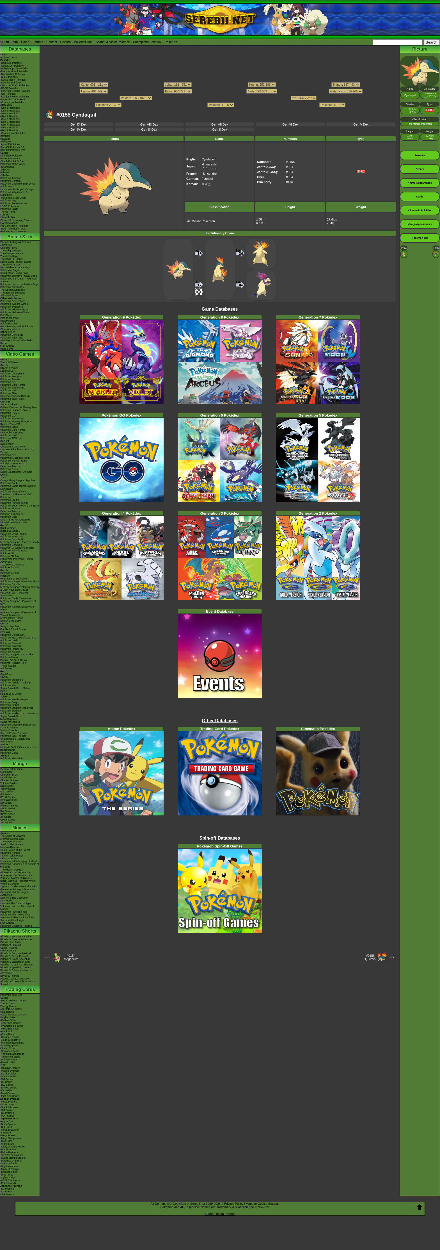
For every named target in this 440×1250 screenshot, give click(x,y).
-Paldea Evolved (9, 1070)
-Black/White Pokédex (12, 74)
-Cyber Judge (7, 1177)
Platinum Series (9, 805)
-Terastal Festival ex (11, 1155)
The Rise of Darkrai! (11, 869)
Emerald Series (9, 800)
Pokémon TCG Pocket (12, 398)
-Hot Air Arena (8, 1149)
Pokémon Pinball (9, 705)
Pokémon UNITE (9, 390)
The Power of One (10, 841)
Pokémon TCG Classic (13, 1014)
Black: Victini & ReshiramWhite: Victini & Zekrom (18, 882)
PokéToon (6, 315)
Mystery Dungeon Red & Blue (17, 654)
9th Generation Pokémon (14, 225)
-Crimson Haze (8, 1172)
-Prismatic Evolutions (12, 1042)
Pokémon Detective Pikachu (16, 925)
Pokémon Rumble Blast (13, 550)
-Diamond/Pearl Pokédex (14, 71)
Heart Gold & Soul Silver (14, 578)
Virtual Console (8, 730)
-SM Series (6, 1079)
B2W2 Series (7, 814)
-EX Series (6, 1090)
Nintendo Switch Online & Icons (18, 747)
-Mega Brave (7, 1135)
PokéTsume (6, 348)
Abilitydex (5, 141)
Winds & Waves (9, 362)
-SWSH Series (8, 1076)
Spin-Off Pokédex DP (12, 147)
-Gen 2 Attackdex (10, 110)
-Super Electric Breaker (13, 1157)
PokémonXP (7, 186)
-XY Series (6, 1082)
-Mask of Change (10, 1169)
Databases (20, 49)
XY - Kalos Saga (9, 270)
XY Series (6, 816)
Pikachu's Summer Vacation (16, 936)
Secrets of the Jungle (12, 920)
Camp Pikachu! (8, 947)
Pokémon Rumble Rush (13, 460)
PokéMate (6, 668)
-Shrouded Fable (9, 1051)
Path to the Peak (9, 318)
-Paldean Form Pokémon (14, 231)
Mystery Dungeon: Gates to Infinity (19, 542)
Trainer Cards (8, 1003)
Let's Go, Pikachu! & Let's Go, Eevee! (17, 451)
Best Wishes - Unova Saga (15, 267)
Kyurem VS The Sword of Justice (18, 886)
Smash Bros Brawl (10, 620)
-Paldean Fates (8, 1059)
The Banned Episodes (12, 292)
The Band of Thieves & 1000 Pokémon (16, 496)
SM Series (6, 822)
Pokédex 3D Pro (9, 556)
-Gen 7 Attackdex (10, 124)
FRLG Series (7, 797)
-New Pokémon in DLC (13, 228)
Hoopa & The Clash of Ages (15, 903)
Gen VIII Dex (149, 124)
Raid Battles (7, 1011)
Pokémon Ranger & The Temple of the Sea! (19, 865)
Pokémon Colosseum (12, 634)
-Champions (7, 166)
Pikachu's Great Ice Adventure (17, 964)
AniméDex (6, 245)
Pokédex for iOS (9, 567)
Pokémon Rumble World (13, 502)
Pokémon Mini (8, 685)
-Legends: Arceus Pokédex (15, 91)
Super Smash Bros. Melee (15, 688)
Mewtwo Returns (9, 847)
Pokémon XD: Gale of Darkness (18, 637)
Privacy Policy (233, 1203)
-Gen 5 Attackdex (10, 119)
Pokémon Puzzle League (14, 699)
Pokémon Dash (9, 640)
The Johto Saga (9, 256)
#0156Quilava (370, 957)
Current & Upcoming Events (16, 220)
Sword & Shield (9, 404)
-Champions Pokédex (12, 102)
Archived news (8, 57)
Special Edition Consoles (14, 733)
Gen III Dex (149, 129)
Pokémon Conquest (11, 545)
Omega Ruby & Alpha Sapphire (17, 480)
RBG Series (7, 786)
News (3, 54)
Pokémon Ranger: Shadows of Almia (17, 608)
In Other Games (9, 727)
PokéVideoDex (8, 323)
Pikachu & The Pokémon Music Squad (17, 983)
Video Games (20, 354)
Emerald (5, 632)
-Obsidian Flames (10, 1068)
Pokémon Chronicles (12, 287)
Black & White (8, 528)
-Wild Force (6, 1174)
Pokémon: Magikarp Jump (15, 457)
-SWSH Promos (9, 1107)
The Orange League (11, 253)
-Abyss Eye (6, 1121)
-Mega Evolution (9, 1028)
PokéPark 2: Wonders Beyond (17, 547)
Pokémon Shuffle (9, 500)
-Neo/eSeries (7, 1093)
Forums (38, 42)
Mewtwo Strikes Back (12, 838)
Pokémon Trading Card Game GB (19, 713)
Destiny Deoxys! (9, 858)
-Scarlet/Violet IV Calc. (13, 161)
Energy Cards (8, 1006)
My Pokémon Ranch (11, 618)
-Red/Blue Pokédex (11, 63)
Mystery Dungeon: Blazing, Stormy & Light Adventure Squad (19, 588)
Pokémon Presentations (13, 203)
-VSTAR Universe (10, 1180)
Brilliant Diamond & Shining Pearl (19, 407)
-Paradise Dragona (11, 1160)
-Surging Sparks (9, 1045)
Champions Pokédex (147, 42)
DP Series (6, 802)
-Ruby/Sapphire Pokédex (14, 68)
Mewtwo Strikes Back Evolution (17, 917)
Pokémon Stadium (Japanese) (17, 707)
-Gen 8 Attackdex (10, 127)
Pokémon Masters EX (12, 387)
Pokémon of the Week (12, 164)
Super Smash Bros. (11, 716)
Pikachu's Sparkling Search (15, 967)
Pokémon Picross (10, 508)
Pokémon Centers (10, 180)
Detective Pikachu (10, 466)
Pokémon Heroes (10, 852)
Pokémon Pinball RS (12, 648)
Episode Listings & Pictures (15, 242)
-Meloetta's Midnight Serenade (17, 889)
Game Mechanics (10, 158)
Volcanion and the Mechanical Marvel (17, 907)
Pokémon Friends (10, 379)
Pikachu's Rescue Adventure (16, 939)
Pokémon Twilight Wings (14, 304)
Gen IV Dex (78, 129)
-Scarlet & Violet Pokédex (14, 96)
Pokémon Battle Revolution (15, 598)
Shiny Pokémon (9, 295)
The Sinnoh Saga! (10, 264)
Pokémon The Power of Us (15, 914)
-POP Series (7, 1115)
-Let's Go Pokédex (10, 82)
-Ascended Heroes (10, 1023)
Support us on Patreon (220, 1213)
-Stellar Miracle (8, 1163)
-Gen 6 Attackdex (10, 122)
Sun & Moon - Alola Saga (14, 273)
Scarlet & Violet (8, 368)
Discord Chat (7, 217)
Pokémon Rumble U (11, 539)
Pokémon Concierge (11, 334)
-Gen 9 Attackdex (10, 130)
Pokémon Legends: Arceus (15, 410)
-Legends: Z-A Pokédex (13, 99)
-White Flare (7, 1034)
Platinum (5, 575)
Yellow (4, 696)
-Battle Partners (9, 1152)
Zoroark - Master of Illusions (16, 878)
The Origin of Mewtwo (12, 836)
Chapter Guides (9, 780)
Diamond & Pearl (9, 573)
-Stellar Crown (8, 1048)
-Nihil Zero (6, 1127)
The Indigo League (10, 250)
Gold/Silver (6, 674)
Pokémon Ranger (10, 651)
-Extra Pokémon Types (13, 1000)
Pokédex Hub (83, 42)
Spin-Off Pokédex (10, 144)
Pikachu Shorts (20, 931)
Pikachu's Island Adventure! (15, 959)
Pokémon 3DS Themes (13, 736)
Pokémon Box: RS (10, 646)
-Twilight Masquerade (12, 1054)
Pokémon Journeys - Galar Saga (18, 275)
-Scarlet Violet (8, 1073)
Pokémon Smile (9, 427)
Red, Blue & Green (11, 693)
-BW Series (6, 1084)
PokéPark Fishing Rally (13, 663)
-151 (2, 1065)
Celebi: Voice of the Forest (15, 850)
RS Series (6, 794)
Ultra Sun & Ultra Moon (13, 446)
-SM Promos (7, 1110)
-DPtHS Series (8, 1087)
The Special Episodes (12, 289)
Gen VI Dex (290, 124)
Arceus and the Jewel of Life (16, 875)
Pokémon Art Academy (13, 491)
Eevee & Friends (9, 975)
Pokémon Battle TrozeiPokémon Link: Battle (18, 487)
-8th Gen (5, 172)
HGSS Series (7, 808)
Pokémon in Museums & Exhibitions (14, 193)
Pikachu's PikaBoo (10, 945)
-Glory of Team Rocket (12, 1146)
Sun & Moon (7, 443)
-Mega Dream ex (9, 1129)
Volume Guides (8, 783)
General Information (11, 769)
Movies (19, 827)
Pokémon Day (8, 200)
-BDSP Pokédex (9, 88)
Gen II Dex (219, 129)
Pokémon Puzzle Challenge (15, 682)
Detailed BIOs (8, 777)
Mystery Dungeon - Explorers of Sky (18, 602)
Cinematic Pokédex (11, 155)
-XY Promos (7, 1113)
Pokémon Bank (8, 483)
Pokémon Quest (9, 469)
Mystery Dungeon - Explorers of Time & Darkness (18, 614)
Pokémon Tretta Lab (11, 536)
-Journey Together (10, 1039)
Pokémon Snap (9, 702)
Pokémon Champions (12, 373)
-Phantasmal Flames (12, 1025)
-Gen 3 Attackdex (10, 113)
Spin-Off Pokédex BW (12, 150)
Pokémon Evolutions (11, 306)
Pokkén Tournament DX (13, 463)
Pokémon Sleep (9, 393)
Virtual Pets (6, 741)
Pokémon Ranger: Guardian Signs (19, 581)
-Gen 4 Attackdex (10, 116)
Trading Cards (20, 989)
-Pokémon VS (8, 1183)
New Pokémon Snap (11, 432)
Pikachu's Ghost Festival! (14, 956)
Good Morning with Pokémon (16, 326)
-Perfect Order (8, 1020)
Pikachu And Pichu (10, 942)
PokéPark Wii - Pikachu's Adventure (14, 594)
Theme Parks (7, 211)
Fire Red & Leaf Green (13, 629)
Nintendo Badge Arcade (13, 522)
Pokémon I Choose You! (13, 911)
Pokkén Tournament (11, 514)
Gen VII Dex (219, 124)
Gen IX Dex (78, 124)
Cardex (4, 152)
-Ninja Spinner (8, 1124)
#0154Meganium (71, 957)
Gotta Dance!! (8, 950)
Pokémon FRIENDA (11, 758)
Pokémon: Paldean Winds (14, 312)
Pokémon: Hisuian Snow (14, 309)
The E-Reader (8, 665)
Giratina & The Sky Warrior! (15, 872)
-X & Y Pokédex (9, 77)
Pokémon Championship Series (18, 183)
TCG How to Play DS (12, 564)
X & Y (3, 477)
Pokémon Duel (8, 516)
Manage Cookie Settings (262, 1203)
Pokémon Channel (10, 643)
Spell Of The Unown (11, 844)
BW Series (6, 811)
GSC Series (7, 791)
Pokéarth (171, 42)
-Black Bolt (6, 1031)
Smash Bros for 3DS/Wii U (15, 519)
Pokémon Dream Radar (13, 533)
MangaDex (6, 772)
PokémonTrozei (9, 657)
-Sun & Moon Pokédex (13, 79)
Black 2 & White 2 (10, 530)
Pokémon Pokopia (10, 376)
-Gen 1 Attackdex (10, 107)
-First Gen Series (9, 1096)
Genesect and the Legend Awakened (14, 893)
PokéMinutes (7, 320)
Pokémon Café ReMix (12, 384)
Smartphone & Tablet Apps (15, 738)
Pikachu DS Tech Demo (13, 660)
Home (25, 42)
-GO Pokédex (8, 93)
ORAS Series (7, 819)
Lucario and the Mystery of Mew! (18, 861)
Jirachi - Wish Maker (11, 855)
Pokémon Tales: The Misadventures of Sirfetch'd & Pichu (16, 340)
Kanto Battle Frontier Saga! (15, 261)
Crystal (4, 677)
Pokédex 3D (7, 553)
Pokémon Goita (9, 752)
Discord (65, 42)
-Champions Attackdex (13, 133)
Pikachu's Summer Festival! (15, 953)
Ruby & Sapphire (9, 626)
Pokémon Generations (13, 301)
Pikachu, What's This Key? (15, 978)
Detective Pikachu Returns (15, 396)
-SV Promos (7, 1104)
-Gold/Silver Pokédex (12, 65)
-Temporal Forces (10, 1056)
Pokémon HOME (9, 413)
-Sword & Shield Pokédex (14, 85)
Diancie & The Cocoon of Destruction (14, 899)
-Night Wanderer (9, 1166)
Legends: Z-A (7, 370)
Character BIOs (9, 774)
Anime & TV (20, 236)
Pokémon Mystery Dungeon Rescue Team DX (15, 423)
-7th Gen (5, 175)
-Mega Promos (8, 1101)
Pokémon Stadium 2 (11, 679)
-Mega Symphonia (10, 1138)
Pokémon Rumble (10, 584)
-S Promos (6, 1191)
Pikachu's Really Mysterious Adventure (16, 971)
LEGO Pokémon (9, 206)
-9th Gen (5, 169)
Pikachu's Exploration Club (15, 961)
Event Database (9, 223)
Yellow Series (7, 788)
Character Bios (8, 247)
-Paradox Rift (7, 1062)
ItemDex (5, 136)
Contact (51, 42)
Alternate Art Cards (11, 1009)
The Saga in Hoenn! (11, 259)
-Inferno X (6, 1132)
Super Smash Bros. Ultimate (16, 472)
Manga (20, 763)
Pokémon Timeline (10, 178)
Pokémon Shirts (9, 209)
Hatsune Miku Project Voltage (16, 189)
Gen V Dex (360, 124)
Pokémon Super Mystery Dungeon (19, 505)
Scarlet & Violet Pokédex (113, 42)
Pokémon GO (8, 382)
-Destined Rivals (9, 1037)
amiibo (4, 744)
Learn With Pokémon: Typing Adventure (16, 560)
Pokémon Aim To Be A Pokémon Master (18, 280)
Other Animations (10, 329)
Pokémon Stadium (10, 710)
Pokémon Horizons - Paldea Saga (19, 284)
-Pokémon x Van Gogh (13, 197)
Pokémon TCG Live (11, 438)
